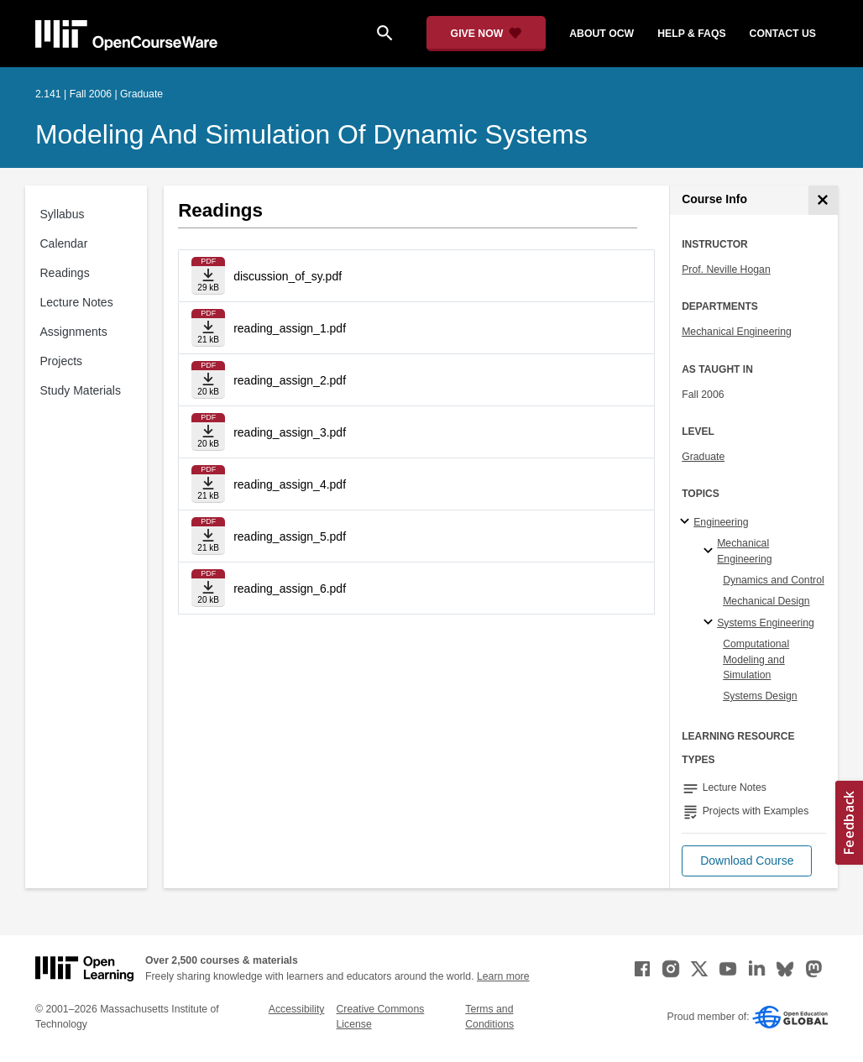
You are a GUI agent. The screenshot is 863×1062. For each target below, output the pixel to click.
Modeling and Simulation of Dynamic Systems (311, 134)
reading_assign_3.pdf (289, 432)
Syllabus (62, 214)
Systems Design (760, 696)
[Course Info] (823, 200)
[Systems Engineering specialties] (710, 623)
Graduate (703, 457)
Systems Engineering (765, 623)
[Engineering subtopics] (687, 522)
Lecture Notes (76, 302)
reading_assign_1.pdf (289, 328)
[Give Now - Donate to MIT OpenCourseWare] (486, 33)
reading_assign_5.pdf (289, 536)
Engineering (720, 522)
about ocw (601, 33)
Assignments (73, 331)
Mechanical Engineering (737, 331)
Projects (61, 361)
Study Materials (80, 390)
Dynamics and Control (773, 580)
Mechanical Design (766, 601)
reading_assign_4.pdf (289, 484)
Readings (65, 273)
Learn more (503, 976)
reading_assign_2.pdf (289, 380)
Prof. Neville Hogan (726, 269)
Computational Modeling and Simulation (756, 659)
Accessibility (297, 1009)
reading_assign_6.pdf (289, 588)
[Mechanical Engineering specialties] (710, 551)
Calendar (64, 243)
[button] (747, 860)
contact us (783, 33)
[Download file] (208, 276)
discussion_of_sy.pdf (287, 276)
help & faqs (691, 33)
